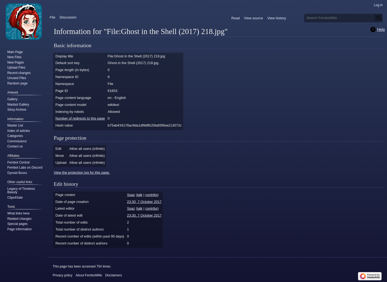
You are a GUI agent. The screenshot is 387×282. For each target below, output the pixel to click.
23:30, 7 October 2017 (144, 202)
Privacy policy (62, 275)
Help (381, 29)
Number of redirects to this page (80, 118)
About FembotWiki (89, 275)
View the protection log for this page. (82, 172)
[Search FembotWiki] (343, 17)
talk (139, 195)
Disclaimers (113, 275)
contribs (151, 195)
